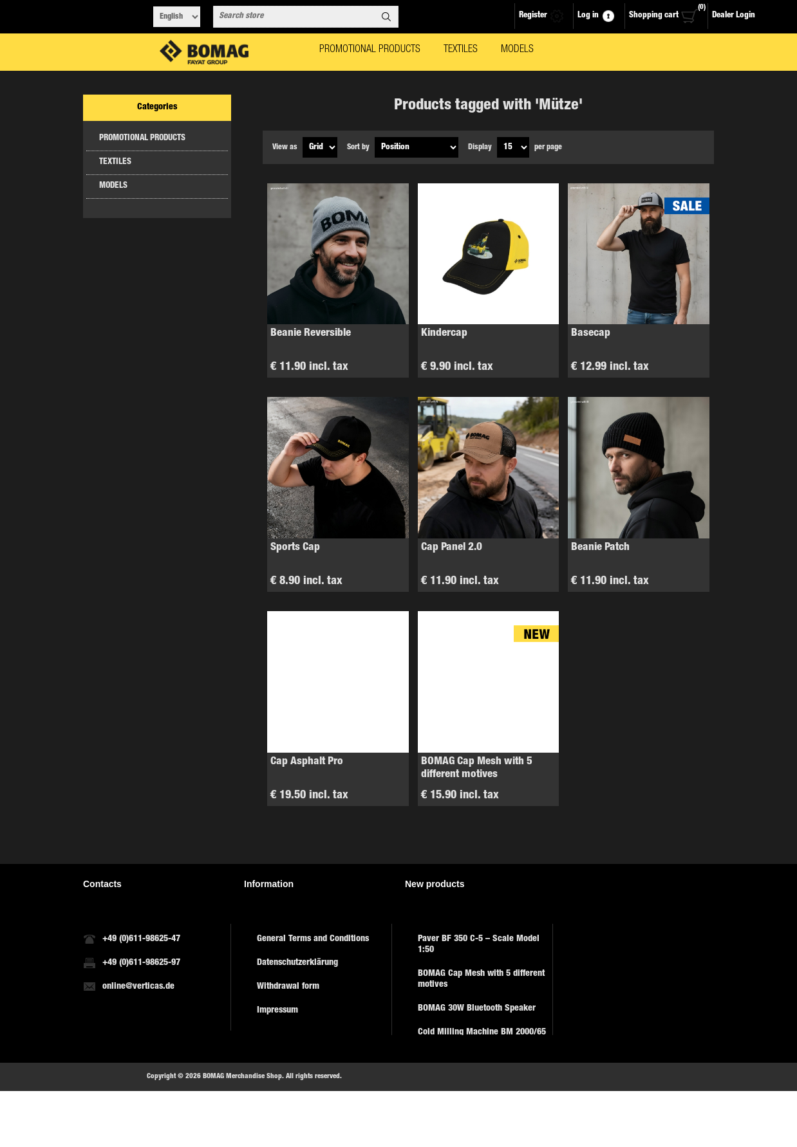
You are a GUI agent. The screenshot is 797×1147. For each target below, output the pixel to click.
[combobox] (294, 16)
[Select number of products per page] (513, 147)
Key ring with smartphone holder (479, 1087)
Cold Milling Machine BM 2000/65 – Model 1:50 (482, 1034)
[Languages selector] (176, 16)
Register (533, 16)
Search (386, 16)
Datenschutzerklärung (297, 959)
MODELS (113, 186)
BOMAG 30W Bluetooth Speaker (477, 1004)
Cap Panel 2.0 (451, 547)
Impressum (277, 1006)
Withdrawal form (288, 982)
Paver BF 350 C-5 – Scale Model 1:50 (478, 941)
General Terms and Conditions (313, 935)
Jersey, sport (441, 1063)
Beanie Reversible (310, 333)
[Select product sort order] (416, 147)
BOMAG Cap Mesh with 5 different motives (476, 768)
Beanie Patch (600, 547)
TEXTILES (115, 162)
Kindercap (444, 333)
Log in (588, 16)
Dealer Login (733, 16)
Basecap (590, 333)
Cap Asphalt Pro (306, 762)
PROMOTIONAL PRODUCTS (142, 138)
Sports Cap (295, 547)
